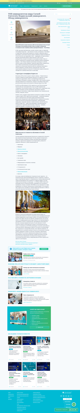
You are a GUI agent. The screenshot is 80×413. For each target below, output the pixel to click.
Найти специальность (27, 302)
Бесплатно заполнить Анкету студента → (24, 244)
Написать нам (68, 388)
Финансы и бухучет (22, 149)
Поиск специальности (28, 295)
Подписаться (44, 248)
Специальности (11, 377)
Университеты (11, 375)
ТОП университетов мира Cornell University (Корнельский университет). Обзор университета (39, 9)
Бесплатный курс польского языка (23, 387)
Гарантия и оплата (36, 383)
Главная (9, 9)
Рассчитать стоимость (27, 287)
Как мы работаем (20, 383)
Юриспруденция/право (23, 151)
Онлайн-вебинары (36, 374)
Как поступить (19, 382)
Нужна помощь (26, 273)
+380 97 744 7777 (69, 399)
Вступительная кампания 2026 (23, 375)
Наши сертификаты (37, 380)
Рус (71, 3)
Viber (67, 402)
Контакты (10, 380)
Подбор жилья (19, 392)
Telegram (70, 402)
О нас (18, 385)
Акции (9, 374)
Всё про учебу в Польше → (21, 241)
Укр (69, 3)
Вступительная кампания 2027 (22, 377)
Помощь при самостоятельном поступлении (34, 267)
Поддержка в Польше (37, 375)
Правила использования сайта (39, 377)
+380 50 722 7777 (69, 400)
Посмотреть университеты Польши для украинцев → (27, 242)
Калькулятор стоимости (29, 281)
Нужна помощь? (68, 383)
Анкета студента (20, 374)
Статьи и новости (16, 9)
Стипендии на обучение (21, 390)
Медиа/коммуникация (22, 171)
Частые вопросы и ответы (38, 382)
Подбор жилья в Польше (29, 254)
